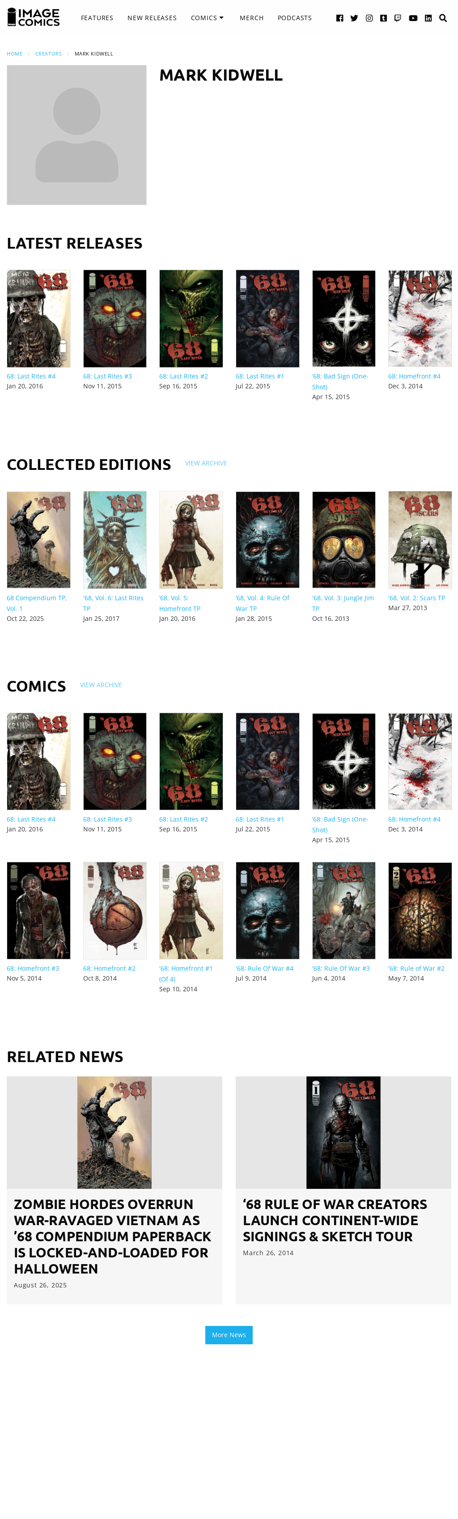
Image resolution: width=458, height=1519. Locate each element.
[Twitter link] (354, 18)
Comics (204, 17)
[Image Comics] (33, 17)
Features (97, 17)
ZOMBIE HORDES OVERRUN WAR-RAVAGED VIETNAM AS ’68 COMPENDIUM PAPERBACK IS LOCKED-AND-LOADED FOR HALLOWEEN (113, 1236)
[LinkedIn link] (428, 18)
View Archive (206, 463)
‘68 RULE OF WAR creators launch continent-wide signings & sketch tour (335, 1220)
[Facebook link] (340, 18)
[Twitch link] (398, 18)
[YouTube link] (413, 18)
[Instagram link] (369, 18)
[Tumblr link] (383, 18)
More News (229, 1334)
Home (14, 53)
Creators (48, 53)
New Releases (152, 17)
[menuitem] (97, 18)
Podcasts (295, 17)
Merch (251, 17)
